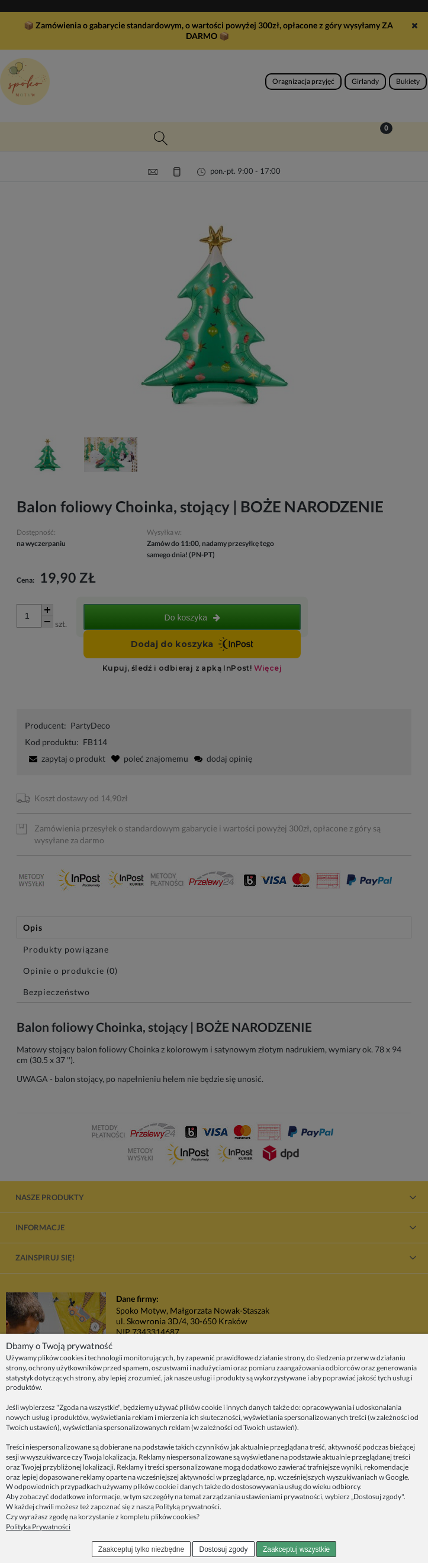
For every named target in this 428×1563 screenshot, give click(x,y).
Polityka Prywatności (38, 1526)
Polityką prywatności (187, 1506)
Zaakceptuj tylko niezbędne (141, 1549)
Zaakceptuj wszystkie (296, 1549)
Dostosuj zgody (223, 1549)
